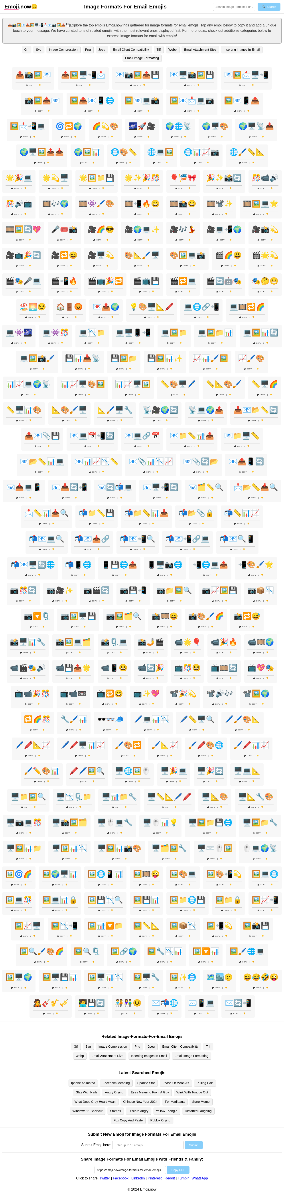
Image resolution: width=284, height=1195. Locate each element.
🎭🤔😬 (265, 281)
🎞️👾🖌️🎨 (96, 204)
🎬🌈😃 (228, 255)
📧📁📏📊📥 (192, 436)
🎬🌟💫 (265, 255)
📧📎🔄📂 (201, 461)
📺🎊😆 (187, 668)
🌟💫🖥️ (55, 178)
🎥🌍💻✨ (142, 229)
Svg (38, 49)
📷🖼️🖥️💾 (78, 616)
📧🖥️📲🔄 (160, 487)
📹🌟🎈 (187, 642)
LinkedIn (138, 1178)
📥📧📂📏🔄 (256, 410)
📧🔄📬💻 (115, 487)
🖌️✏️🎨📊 (41, 771)
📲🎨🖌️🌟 (256, 565)
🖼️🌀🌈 (19, 874)
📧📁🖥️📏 (242, 436)
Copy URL (178, 1170)
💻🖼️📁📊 (215, 333)
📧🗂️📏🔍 (206, 487)
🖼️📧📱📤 (242, 100)
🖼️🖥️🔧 (146, 977)
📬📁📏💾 (96, 513)
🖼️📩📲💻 (27, 126)
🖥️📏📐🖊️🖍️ (169, 797)
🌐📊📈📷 (201, 152)
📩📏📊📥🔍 (46, 513)
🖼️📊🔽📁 (105, 926)
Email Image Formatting (142, 58)
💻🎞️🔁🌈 (247, 307)
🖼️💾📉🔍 (105, 900)
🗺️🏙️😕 (219, 977)
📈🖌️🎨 (251, 358)
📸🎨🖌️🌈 (206, 616)
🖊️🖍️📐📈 (33, 745)
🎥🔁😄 (64, 255)
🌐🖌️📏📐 (247, 152)
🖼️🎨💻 (183, 874)
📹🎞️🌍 (260, 642)
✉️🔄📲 (238, 1003)
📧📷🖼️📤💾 (137, 75)
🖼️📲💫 (219, 926)
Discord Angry (138, 1111)
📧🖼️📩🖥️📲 (246, 75)
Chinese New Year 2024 (140, 1101)
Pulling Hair (205, 1083)
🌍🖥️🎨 (215, 126)
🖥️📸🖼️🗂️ (69, 822)
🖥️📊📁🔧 (119, 797)
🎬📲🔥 (64, 281)
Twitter (105, 1178)
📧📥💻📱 (24, 487)
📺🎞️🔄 (224, 668)
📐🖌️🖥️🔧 (115, 410)
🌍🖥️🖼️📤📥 (42, 152)
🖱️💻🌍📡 (260, 848)
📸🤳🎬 (151, 642)
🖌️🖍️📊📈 (251, 745)
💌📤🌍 (106, 307)
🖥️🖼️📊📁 (24, 848)
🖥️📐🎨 (214, 797)
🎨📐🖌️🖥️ (142, 255)
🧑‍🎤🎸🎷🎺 (50, 1003)
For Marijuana (175, 1101)
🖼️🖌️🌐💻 (247, 951)
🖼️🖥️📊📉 (105, 977)
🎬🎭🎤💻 (23, 281)
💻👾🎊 (55, 333)
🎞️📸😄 (183, 204)
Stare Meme (200, 1101)
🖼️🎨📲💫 (224, 874)
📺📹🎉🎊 (32, 694)
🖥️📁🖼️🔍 (28, 797)
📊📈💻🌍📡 (28, 384)
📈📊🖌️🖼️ (210, 358)
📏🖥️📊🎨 (24, 410)
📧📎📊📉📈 (151, 461)
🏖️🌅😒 (33, 307)
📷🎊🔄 (23, 590)
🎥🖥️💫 (101, 255)
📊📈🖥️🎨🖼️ (83, 384)
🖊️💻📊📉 (151, 719)
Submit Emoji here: (96, 1145)
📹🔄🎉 (151, 668)
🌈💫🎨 (105, 126)
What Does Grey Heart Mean (95, 1101)
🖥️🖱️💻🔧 (115, 822)
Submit (193, 1145)
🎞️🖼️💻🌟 (260, 204)
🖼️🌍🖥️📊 (60, 874)
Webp (172, 49)
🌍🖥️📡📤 (256, 126)
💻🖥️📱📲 (133, 333)
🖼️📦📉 (183, 926)
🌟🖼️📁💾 (96, 178)
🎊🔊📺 (19, 204)
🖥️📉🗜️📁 (74, 797)
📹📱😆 (114, 668)
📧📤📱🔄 (246, 461)
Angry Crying (114, 1092)
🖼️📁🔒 (228, 900)
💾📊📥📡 (83, 358)
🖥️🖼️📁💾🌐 (210, 822)
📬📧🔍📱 (237, 539)
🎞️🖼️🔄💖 (23, 229)
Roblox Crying (160, 1120)
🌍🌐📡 (178, 126)
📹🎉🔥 (224, 642)
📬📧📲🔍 (137, 539)
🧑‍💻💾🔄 (91, 1003)
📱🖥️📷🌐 (165, 565)
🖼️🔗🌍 (123, 951)
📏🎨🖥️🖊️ (178, 384)
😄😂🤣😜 (260, 977)
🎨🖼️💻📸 (187, 255)
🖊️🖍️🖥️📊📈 (83, 745)
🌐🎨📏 (123, 152)
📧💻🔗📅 (142, 436)
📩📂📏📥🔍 (256, 487)
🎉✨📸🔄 (224, 178)
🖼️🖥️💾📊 (60, 977)
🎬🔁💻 (183, 281)
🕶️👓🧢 (110, 719)
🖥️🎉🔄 (210, 771)
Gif (26, 49)
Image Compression (63, 49)
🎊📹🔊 (265, 178)
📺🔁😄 (110, 694)
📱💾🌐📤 (119, 565)
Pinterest (155, 1178)
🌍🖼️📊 (87, 152)
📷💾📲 (133, 590)
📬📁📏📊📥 (146, 513)
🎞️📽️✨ (219, 204)
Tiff (159, 49)
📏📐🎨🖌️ (223, 384)
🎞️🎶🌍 (55, 204)
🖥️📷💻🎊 (24, 822)
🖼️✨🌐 (183, 977)
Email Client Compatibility (131, 49)
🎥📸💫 (265, 229)
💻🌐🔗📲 (201, 307)
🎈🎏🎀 (183, 178)
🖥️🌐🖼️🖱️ (132, 771)
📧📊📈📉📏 (96, 461)
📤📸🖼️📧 (33, 75)
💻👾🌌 (19, 333)
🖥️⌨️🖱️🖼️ (215, 848)
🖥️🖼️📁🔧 (260, 822)
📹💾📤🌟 (73, 668)
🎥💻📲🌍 (224, 229)
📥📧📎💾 (42, 436)
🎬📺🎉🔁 (105, 281)
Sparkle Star (146, 1083)
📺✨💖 (146, 694)
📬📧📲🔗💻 (187, 539)
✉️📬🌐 (165, 1003)
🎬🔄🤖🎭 (224, 281)
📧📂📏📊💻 (42, 461)
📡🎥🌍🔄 (160, 410)
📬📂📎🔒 (196, 513)
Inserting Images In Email (242, 49)
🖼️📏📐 (146, 926)
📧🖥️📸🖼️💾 (192, 75)
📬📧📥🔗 (92, 539)
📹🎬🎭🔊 (27, 668)
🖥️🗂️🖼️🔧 (169, 848)
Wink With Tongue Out (192, 1092)
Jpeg (101, 49)
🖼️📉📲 (64, 926)
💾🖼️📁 (123, 358)
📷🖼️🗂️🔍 (124, 616)
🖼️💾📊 (146, 900)
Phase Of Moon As (175, 1083)
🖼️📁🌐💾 (187, 900)
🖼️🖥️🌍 (19, 977)
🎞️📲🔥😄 (142, 204)
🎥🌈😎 (101, 229)
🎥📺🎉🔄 (23, 255)
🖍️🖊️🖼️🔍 (87, 771)
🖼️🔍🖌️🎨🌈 (42, 951)
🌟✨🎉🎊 (142, 178)
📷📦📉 (260, 590)
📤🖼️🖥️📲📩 (83, 75)
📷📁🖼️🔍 (174, 590)
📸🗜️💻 (114, 642)
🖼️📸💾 (256, 926)
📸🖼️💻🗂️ (73, 642)
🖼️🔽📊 (206, 951)
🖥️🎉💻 (173, 771)
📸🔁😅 (247, 616)
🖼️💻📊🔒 (60, 900)
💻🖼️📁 (174, 333)
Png (88, 49)
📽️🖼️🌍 (256, 694)
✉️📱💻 (201, 1003)
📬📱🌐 (78, 565)
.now (17, 7)
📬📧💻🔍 (46, 539)
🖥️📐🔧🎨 (256, 797)
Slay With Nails (86, 1092)
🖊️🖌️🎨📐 (242, 719)
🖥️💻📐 (247, 771)
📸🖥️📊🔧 (27, 642)
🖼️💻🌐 (265, 874)
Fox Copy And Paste (128, 1120)
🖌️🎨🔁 (128, 745)
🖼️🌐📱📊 (105, 874)
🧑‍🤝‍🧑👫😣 (128, 1003)
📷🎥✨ (60, 590)
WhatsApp (199, 1178)
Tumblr (183, 1178)
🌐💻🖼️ (160, 152)
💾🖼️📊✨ (165, 358)
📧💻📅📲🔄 (92, 436)
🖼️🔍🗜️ (87, 951)
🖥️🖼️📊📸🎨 (119, 848)
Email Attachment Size (200, 49)
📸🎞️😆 (165, 616)
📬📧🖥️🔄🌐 (33, 565)
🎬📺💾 (146, 281)
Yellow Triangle (166, 1111)
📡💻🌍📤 (206, 410)
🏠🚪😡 (69, 307)
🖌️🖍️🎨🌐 (206, 745)
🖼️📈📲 (265, 900)
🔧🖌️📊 (74, 719)
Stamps (115, 1111)
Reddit (170, 1178)
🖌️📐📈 (165, 745)
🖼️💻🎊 (19, 900)
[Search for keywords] (234, 7)
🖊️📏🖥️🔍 (197, 719)
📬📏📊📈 (242, 513)
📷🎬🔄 (96, 590)
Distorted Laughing (198, 1111)
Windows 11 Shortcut (87, 1111)
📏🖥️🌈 (264, 384)
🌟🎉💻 (19, 178)
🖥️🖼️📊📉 (69, 848)
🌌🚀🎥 (142, 126)
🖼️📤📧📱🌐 (92, 100)
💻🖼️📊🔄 (260, 333)
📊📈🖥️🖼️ (132, 384)
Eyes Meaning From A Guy (150, 1092)
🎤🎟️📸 (64, 229)
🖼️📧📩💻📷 (192, 100)
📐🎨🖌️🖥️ (69, 410)
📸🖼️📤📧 (42, 100)
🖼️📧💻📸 (142, 100)
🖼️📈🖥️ (27, 926)
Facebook (120, 1178)
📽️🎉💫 (183, 694)
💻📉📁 (92, 333)
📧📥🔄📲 (69, 487)
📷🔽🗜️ (37, 616)
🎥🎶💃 (183, 229)
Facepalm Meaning (116, 1083)
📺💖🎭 (260, 668)
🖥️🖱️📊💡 (160, 822)
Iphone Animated (83, 1083)
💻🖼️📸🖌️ (37, 358)
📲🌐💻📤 (210, 565)
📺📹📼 (73, 694)
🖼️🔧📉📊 (165, 951)
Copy (30, 85)
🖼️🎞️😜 (146, 874)
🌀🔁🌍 (68, 126)
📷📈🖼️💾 (219, 590)
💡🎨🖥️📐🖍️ (151, 307)
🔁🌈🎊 (37, 719)
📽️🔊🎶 (219, 694)
